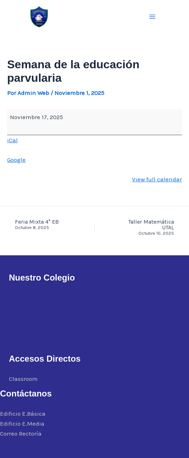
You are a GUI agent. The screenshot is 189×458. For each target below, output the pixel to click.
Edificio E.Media (22, 423)
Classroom (23, 378)
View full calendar (157, 179)
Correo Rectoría (21, 433)
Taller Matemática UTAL (145, 227)
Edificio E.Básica (23, 413)
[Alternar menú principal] (153, 17)
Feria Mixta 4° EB (43, 224)
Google (16, 159)
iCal (12, 140)
